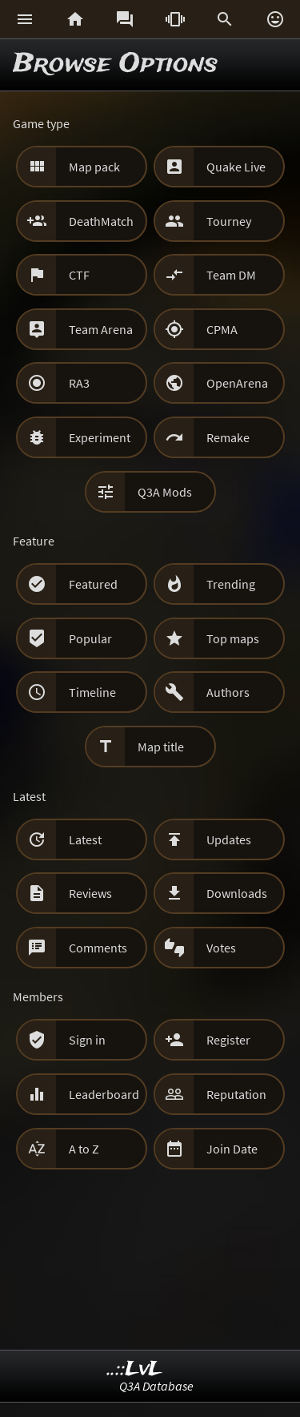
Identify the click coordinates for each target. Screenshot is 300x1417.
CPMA (222, 329)
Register (228, 1040)
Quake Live (236, 167)
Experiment (99, 437)
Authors (228, 692)
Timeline (92, 692)
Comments (98, 948)
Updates (228, 839)
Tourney (228, 221)
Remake (228, 437)
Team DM (231, 275)
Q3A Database (156, 1386)
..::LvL (135, 1369)
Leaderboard (104, 1094)
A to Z (84, 1149)
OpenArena (237, 383)
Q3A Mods (165, 492)
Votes (221, 948)
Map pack (94, 167)
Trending (230, 584)
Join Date (232, 1149)
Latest (85, 839)
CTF (79, 275)
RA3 (79, 383)
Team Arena (101, 329)
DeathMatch (101, 221)
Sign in (87, 1040)
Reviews (90, 893)
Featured (93, 584)
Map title (161, 747)
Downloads (236, 893)
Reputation (236, 1094)
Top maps (232, 638)
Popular (90, 638)
